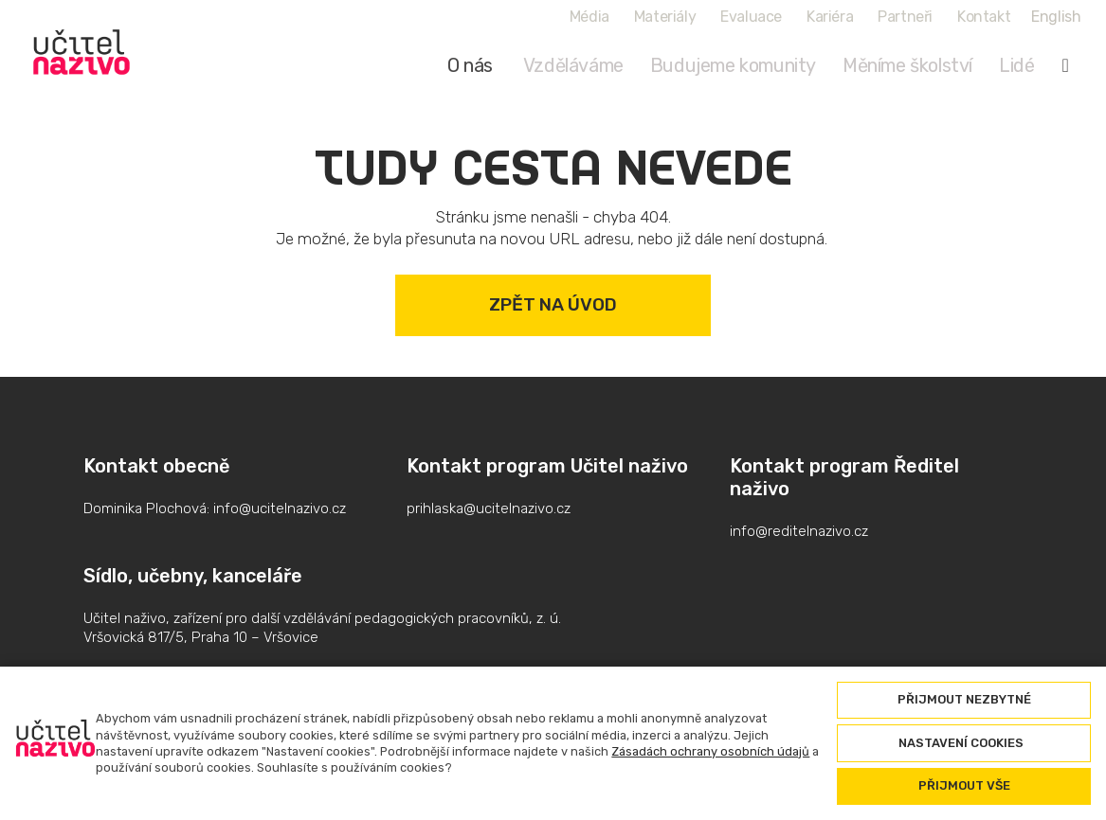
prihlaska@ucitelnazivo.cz (489, 508)
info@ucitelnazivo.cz (279, 508)
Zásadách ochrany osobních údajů (710, 751)
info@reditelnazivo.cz (799, 531)
